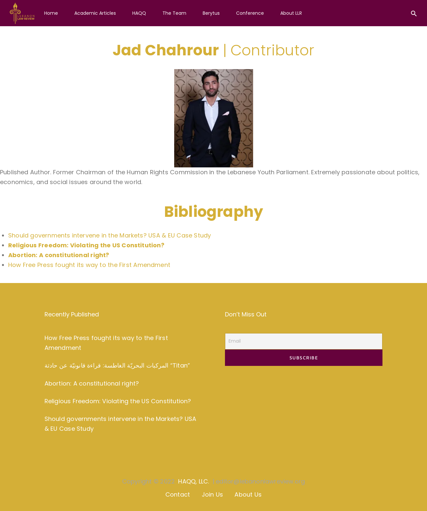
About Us (248, 494)
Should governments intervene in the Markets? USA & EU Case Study (109, 235)
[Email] (303, 341)
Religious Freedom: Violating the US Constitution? (118, 401)
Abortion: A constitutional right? (92, 383)
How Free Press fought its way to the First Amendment (89, 265)
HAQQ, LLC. (193, 481)
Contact (177, 494)
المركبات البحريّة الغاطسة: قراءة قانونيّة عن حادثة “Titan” (117, 365)
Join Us (212, 494)
